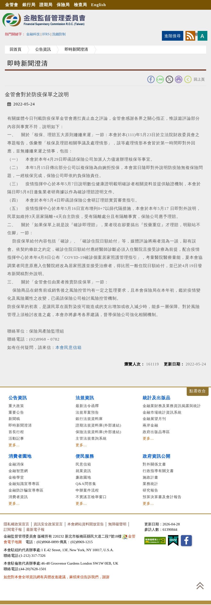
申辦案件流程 (87, 490)
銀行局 (28, 4)
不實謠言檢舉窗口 (91, 497)
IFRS (46, 34)
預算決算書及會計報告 (162, 497)
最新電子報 (35, 529)
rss (190, 36)
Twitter (169, 79)
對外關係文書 (154, 464)
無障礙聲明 (117, 524)
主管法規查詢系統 (91, 438)
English (98, 4)
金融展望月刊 (154, 419)
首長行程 (16, 432)
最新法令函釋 (87, 406)
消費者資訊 (18, 497)
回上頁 (199, 79)
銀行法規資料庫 (89, 419)
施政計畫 (150, 477)
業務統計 (150, 484)
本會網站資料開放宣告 (85, 524)
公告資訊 (43, 49)
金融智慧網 (18, 471)
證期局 (46, 4)
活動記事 (16, 438)
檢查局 (80, 4)
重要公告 (16, 412)
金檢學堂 (16, 477)
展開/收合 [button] (198, 391)
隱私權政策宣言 (16, 524)
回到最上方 (200, 585)
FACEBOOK (151, 79)
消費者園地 (20, 456)
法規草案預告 (87, 412)
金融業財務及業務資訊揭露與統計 (172, 406)
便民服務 (85, 456)
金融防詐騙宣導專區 (26, 490)
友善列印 (179, 79)
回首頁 (15, 49)
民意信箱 (83, 464)
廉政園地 (83, 477)
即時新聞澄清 (76, 49)
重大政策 (16, 406)
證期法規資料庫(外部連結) (98, 425)
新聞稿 (14, 419)
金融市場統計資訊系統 (162, 412)
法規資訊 (85, 397)
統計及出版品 (156, 397)
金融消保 (16, 464)
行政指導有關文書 (158, 471)
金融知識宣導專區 (24, 484)
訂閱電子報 (13, 529)
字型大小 (202, 36)
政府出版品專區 (156, 432)
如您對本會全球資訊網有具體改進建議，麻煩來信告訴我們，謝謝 (56, 577)
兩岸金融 (150, 425)
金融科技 (33, 34)
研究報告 (150, 490)
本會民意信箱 (68, 347)
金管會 (11, 4)
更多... (14, 445)
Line (160, 79)
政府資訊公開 (156, 456)
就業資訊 (83, 471)
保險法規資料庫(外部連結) (98, 432)
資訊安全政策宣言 (48, 524)
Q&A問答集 (86, 484)
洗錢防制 (59, 34)
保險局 (63, 4)
